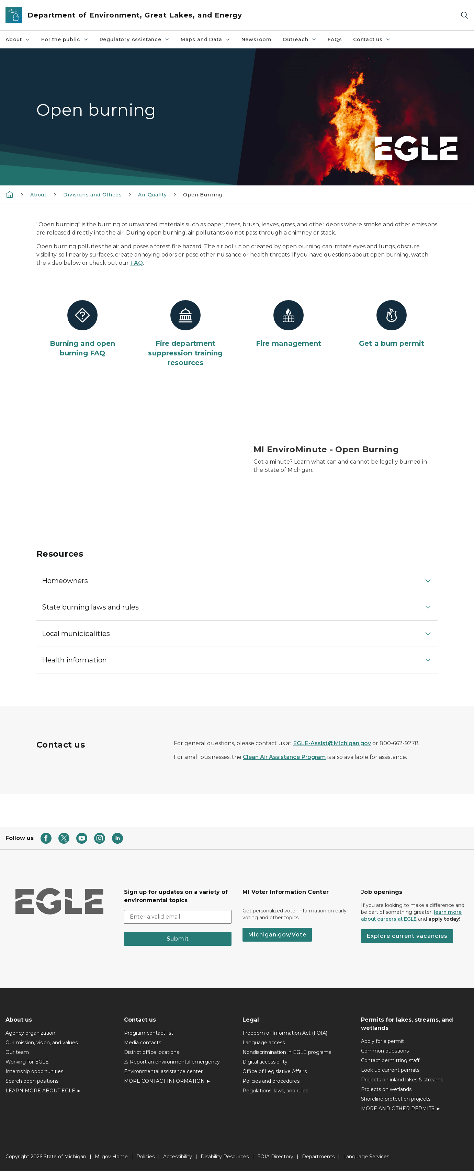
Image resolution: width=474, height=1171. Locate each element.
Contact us (372, 39)
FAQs (335, 39)
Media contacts (142, 1042)
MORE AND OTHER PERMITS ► (401, 1108)
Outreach (300, 39)
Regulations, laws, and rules (275, 1091)
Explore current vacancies (407, 936)
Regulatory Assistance (135, 39)
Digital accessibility (264, 1062)
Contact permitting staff (390, 1060)
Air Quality (152, 195)
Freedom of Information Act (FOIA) (284, 1033)
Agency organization (30, 1033)
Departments (318, 1156)
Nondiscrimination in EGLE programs (286, 1052)
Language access (263, 1042)
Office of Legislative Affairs (274, 1071)
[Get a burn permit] (392, 324)
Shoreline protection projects (395, 1099)
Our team (17, 1052)
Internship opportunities (34, 1071)
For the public (64, 39)
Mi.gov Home (111, 1156)
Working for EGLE (27, 1062)
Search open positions (31, 1081)
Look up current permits (390, 1070)
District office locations (151, 1052)
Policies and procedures (271, 1081)
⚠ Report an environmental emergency (172, 1062)
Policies (145, 1156)
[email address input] (178, 917)
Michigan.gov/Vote (277, 934)
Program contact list (148, 1033)
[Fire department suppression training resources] (185, 333)
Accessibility (177, 1156)
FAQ (136, 263)
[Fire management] (288, 324)
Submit (178, 938)
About (17, 39)
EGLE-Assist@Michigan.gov (332, 743)
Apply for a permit (382, 1041)
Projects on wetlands (386, 1089)
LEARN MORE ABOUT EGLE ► (43, 1091)
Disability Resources (225, 1156)
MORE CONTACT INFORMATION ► (167, 1081)
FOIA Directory (275, 1156)
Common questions (385, 1051)
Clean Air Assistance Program (284, 757)
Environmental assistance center (163, 1071)
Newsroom (256, 39)
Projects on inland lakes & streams (402, 1080)
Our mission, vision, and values (41, 1042)
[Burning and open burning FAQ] (82, 329)
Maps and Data (205, 39)
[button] (237, 581)
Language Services (366, 1156)
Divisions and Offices (92, 195)
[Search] (464, 15)
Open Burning (202, 195)
